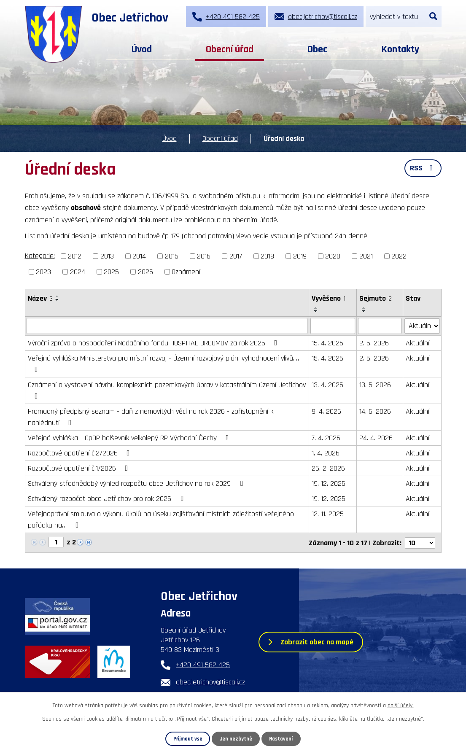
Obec (317, 49)
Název (40, 298)
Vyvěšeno (328, 298)
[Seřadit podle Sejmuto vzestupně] (364, 308)
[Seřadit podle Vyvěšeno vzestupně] (316, 308)
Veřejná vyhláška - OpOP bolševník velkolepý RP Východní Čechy (130, 438)
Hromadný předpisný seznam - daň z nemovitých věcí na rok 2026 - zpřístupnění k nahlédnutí (150, 417)
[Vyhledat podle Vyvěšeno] (332, 326)
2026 (145, 272)
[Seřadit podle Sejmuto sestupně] (364, 311)
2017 (235, 256)
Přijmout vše (187, 738)
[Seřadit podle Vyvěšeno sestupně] (316, 311)
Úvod (142, 49)
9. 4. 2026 (326, 411)
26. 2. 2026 (328, 468)
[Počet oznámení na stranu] (420, 542)
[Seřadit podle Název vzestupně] (57, 296)
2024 (77, 272)
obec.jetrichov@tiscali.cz (210, 682)
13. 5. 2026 (375, 385)
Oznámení (186, 272)
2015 (171, 256)
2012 (74, 256)
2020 (332, 256)
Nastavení (281, 738)
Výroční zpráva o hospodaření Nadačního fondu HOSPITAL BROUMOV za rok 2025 (154, 343)
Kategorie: (40, 256)
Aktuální (417, 343)
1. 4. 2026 (325, 453)
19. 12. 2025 (328, 483)
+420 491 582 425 (203, 665)
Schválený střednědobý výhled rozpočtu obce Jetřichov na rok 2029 (137, 483)
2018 (267, 256)
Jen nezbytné (235, 738)
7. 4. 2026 (326, 438)
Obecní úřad (229, 49)
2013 (107, 256)
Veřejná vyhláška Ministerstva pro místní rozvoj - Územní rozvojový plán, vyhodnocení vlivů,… (163, 363)
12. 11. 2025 (328, 514)
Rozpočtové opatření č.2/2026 (80, 453)
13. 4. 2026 (327, 385)
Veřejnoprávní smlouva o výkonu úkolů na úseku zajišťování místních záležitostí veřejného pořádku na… (161, 519)
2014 (139, 256)
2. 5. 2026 (374, 343)
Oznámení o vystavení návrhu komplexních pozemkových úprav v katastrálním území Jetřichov (167, 390)
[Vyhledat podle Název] (167, 326)
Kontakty (400, 49)
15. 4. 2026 (327, 343)
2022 (399, 256)
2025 (111, 272)
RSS (423, 168)
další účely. (401, 705)
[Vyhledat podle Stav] (421, 325)
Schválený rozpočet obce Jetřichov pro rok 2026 (107, 499)
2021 (366, 256)
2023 (43, 272)
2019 (300, 256)
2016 (203, 256)
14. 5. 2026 (375, 411)
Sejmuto (375, 298)
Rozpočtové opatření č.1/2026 (80, 468)
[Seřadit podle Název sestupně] (57, 300)
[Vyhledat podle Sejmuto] (379, 326)
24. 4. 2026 (376, 438)
